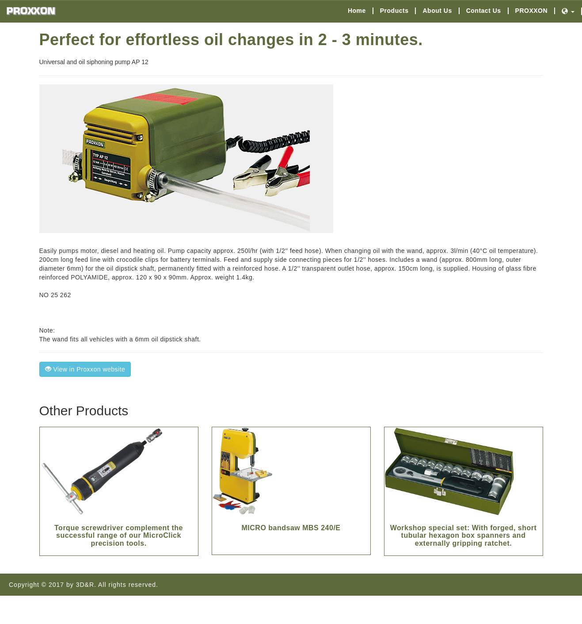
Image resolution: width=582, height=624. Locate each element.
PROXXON (531, 11)
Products (394, 11)
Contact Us (483, 11)
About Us (437, 11)
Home (357, 11)
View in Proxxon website (85, 369)
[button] (568, 11)
